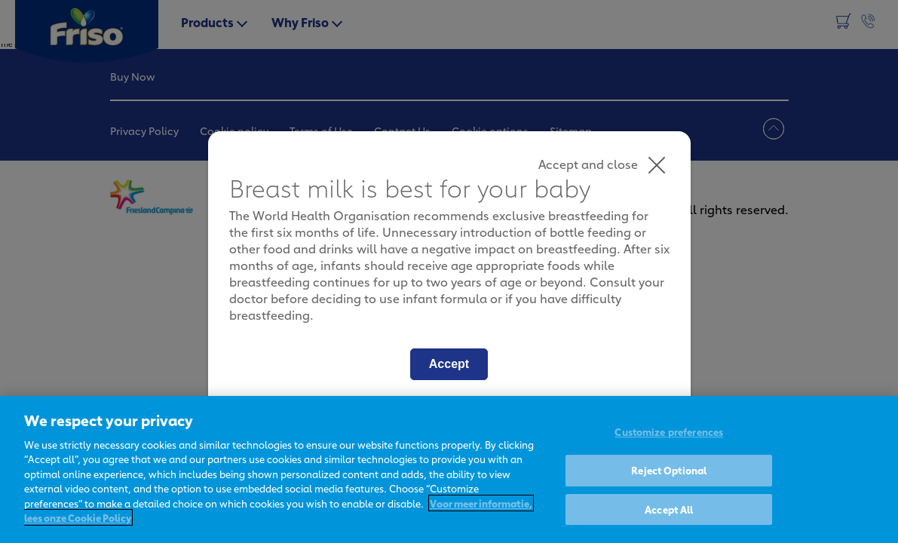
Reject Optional (668, 470)
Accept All (669, 509)
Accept (449, 363)
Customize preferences (669, 432)
